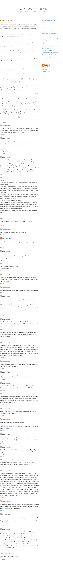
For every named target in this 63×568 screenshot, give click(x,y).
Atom (16, 556)
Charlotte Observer (48, 20)
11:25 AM (2, 497)
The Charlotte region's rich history (50, 46)
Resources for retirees (47, 48)
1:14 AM (2, 315)
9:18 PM (2, 234)
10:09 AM (2, 134)
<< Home (2, 559)
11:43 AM (2, 225)
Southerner (4, 514)
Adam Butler (5, 238)
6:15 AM (2, 215)
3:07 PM (2, 466)
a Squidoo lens (13, 426)
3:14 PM (2, 443)
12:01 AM (2, 270)
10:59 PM (2, 379)
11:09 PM (2, 415)
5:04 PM (2, 456)
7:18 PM (2, 525)
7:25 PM (2, 260)
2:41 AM (2, 430)
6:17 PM (2, 326)
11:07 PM (2, 404)
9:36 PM (2, 292)
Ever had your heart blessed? (49, 54)
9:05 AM (2, 283)
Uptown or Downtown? (48, 50)
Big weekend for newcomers (49, 33)
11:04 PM (2, 390)
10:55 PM (2, 357)
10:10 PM (2, 339)
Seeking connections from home (50, 52)
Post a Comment (6, 553)
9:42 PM (2, 510)
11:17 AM (2, 153)
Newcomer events (46, 35)
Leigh (43, 21)
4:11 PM (2, 174)
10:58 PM (2, 368)
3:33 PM (2, 247)
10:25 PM (2, 550)
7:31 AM (14, 117)
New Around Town (32, 8)
